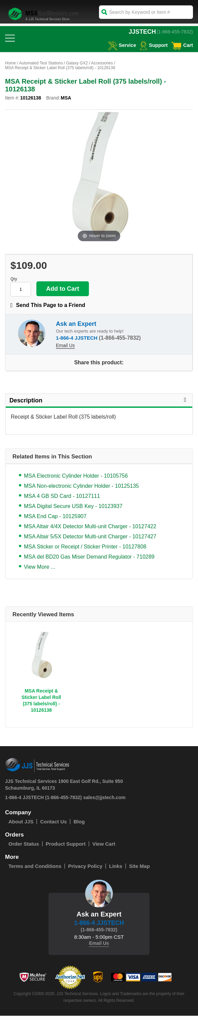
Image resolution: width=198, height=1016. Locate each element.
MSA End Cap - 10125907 (55, 516)
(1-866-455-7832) (174, 31)
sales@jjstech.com (104, 797)
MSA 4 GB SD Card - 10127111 (62, 496)
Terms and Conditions (34, 866)
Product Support (66, 844)
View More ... (39, 567)
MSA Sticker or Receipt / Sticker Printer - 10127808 (85, 547)
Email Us (65, 345)
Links (115, 866)
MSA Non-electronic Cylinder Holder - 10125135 (81, 486)
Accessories (102, 63)
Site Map (139, 866)
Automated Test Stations (41, 63)
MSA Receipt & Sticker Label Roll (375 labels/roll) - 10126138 (41, 700)
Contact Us (53, 822)
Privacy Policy (85, 866)
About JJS (20, 822)
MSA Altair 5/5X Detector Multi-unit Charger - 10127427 (90, 537)
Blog (79, 822)
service (120, 45)
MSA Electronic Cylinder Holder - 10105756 (76, 476)
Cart (182, 45)
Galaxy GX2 (77, 63)
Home (10, 63)
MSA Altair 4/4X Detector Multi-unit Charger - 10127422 (90, 527)
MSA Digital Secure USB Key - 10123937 (73, 506)
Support (153, 45)
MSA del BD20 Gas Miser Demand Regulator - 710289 (89, 557)
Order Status (23, 844)
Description (99, 400)
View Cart (103, 844)
